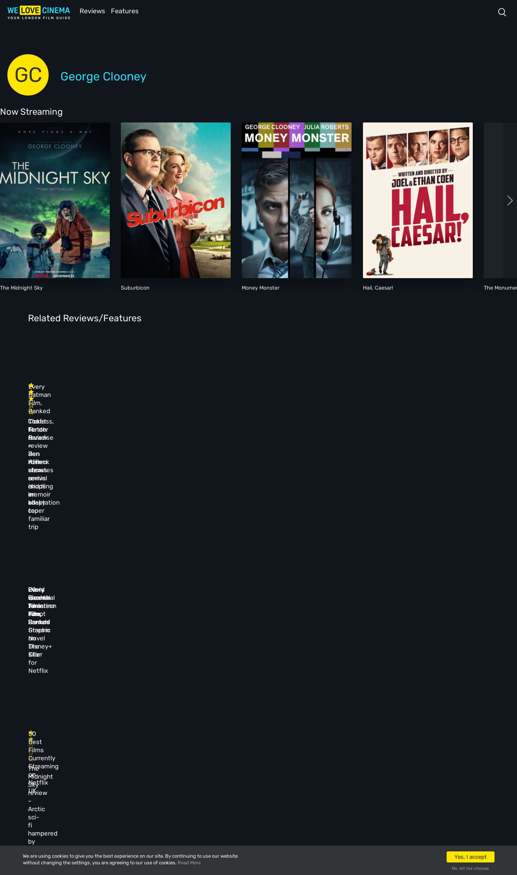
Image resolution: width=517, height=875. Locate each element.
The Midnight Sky (21, 287)
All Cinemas (148, 716)
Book (96, 732)
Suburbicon (135, 287)
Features (127, 10)
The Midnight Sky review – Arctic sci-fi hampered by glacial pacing (75, 619)
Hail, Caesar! (378, 287)
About (191, 716)
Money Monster (260, 287)
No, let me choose (470, 868)
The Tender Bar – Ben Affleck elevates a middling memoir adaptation (395, 410)
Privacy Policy (201, 764)
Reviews (91, 10)
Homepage (101, 716)
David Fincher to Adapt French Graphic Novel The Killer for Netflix (288, 510)
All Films (100, 748)
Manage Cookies (202, 780)
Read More (189, 862)
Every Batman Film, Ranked (284, 393)
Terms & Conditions (206, 748)
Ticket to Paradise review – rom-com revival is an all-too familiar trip (183, 410)
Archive (193, 732)
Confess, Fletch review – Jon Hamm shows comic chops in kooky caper (70, 410)
